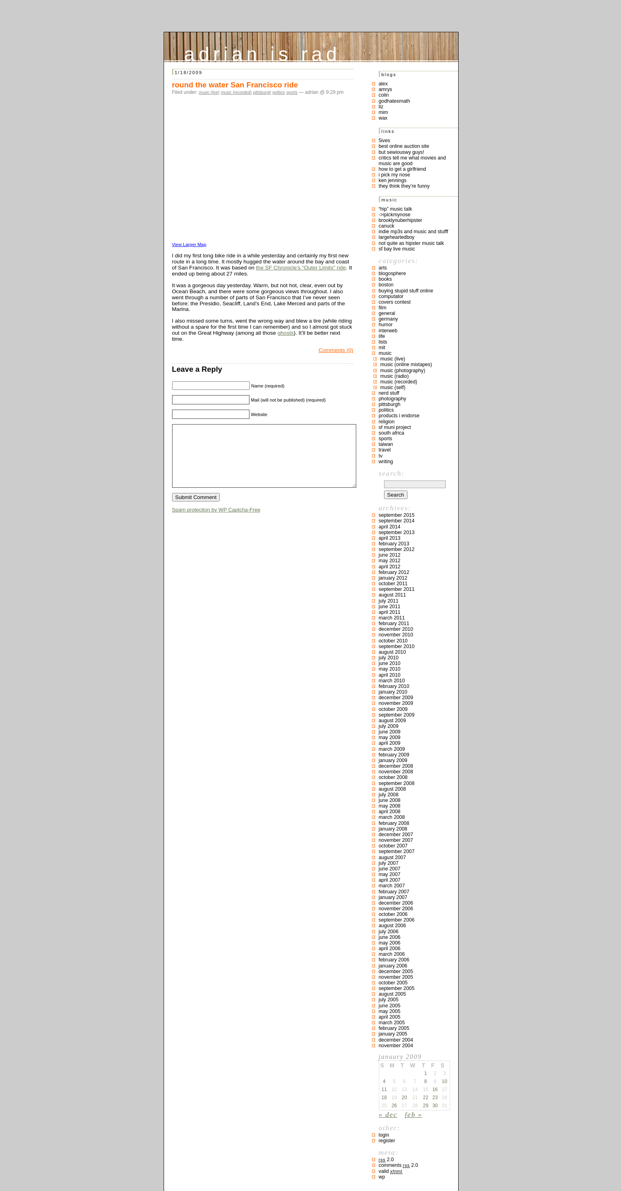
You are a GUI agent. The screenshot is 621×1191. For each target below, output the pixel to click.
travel (385, 450)
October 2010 (393, 641)
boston (386, 285)
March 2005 (392, 1022)
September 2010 (397, 646)
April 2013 (390, 538)
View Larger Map (189, 244)
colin (384, 95)
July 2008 (389, 794)
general (387, 313)
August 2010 (392, 652)
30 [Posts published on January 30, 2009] (435, 1105)
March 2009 (392, 749)
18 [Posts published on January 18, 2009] (384, 1097)
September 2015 (397, 515)
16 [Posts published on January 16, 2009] (435, 1089)
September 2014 (397, 521)
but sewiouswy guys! (401, 152)
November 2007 (396, 840)
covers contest (395, 302)
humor (386, 324)
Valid (391, 1171)
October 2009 (393, 709)
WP (382, 1177)
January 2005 (393, 1034)
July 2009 (389, 726)
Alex (383, 84)
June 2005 (390, 1006)
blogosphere (392, 273)
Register (387, 1140)
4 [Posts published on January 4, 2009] (384, 1081)
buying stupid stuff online (406, 291)
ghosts (286, 333)
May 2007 (390, 874)
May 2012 (390, 560)
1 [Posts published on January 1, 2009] (425, 1073)
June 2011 (390, 606)
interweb (388, 330)
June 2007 (390, 869)
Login (384, 1135)
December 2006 (396, 903)
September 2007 (397, 851)
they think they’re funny (404, 186)
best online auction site (404, 146)
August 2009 (392, 720)
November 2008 (396, 772)
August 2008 (392, 789)
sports (291, 92)
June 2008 (390, 800)
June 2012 (390, 555)
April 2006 (390, 948)
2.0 (386, 1159)
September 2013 (397, 532)
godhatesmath (394, 101)
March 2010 (392, 681)
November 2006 (396, 908)
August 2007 (392, 857)
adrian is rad (262, 52)
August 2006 (392, 925)
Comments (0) (335, 350)
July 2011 (389, 601)
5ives (384, 140)
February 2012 (394, 572)
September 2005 (397, 988)
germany (388, 319)
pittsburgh (262, 92)
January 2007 (393, 897)
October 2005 (393, 983)
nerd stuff (389, 393)
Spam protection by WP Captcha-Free (216, 522)
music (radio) (394, 376)
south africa (392, 433)
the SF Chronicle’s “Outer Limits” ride (301, 268)
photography (392, 399)
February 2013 (394, 544)
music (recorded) (236, 92)
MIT (382, 347)
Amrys (386, 89)
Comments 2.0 (398, 1165)
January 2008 (393, 829)
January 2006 (393, 966)
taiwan (386, 444)
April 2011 (390, 612)
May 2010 (390, 669)
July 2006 (389, 931)
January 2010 (393, 692)
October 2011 (393, 583)
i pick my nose (394, 175)
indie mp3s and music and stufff (414, 231)
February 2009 (394, 755)
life (382, 336)
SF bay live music (397, 249)
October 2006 (393, 914)
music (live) (209, 92)
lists (383, 342)
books (385, 279)
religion (387, 422)
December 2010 (396, 629)
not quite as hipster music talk (411, 243)
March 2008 (392, 817)
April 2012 (390, 567)
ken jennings (393, 180)
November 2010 (396, 635)
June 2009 (390, 732)
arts (383, 268)
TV (381, 456)
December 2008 (396, 766)
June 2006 (390, 937)
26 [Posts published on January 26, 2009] (394, 1105)
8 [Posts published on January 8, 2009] (425, 1081)
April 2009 (390, 743)
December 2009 (396, 697)
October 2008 (393, 777)
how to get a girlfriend (402, 169)
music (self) (393, 387)
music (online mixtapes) (406, 364)
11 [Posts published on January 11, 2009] (384, 1089)
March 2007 (392, 886)
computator (391, 296)
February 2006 (394, 960)
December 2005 (396, 971)
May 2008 (390, 806)
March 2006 (392, 954)
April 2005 (390, 1017)
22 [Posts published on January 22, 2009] (425, 1097)
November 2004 (396, 1045)
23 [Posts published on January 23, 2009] (435, 1097)
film (382, 308)
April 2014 (390, 527)
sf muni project (395, 427)
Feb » (413, 1114)
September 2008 (397, 783)
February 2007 (394, 892)
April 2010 (390, 675)
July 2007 (389, 863)
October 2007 (393, 846)
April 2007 (390, 880)
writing (386, 461)
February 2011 (394, 623)
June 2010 (390, 663)
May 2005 (390, 1011)
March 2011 (392, 618)
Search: (392, 473)
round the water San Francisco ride (235, 85)
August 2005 (392, 994)
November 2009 (396, 703)
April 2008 (390, 811)
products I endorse (399, 415)
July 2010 (389, 658)
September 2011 (397, 589)
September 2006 (397, 920)
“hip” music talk (395, 209)
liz (381, 107)
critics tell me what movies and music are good (412, 160)
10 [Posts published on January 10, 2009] (444, 1081)
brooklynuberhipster (400, 220)
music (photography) (403, 370)
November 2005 (396, 977)
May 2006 (390, 943)
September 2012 (397, 549)
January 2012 (393, 578)
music (385, 353)
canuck (387, 226)
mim (383, 112)
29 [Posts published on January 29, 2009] (425, 1105)
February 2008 (394, 823)
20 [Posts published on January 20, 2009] (404, 1097)
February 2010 (394, 686)
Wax (383, 118)
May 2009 (390, 737)
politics (278, 92)
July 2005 (389, 1000)
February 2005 (394, 1028)
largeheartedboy (397, 237)
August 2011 (392, 595)
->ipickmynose (395, 214)
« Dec (388, 1114)
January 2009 (393, 760)
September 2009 (397, 715)
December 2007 (396, 834)
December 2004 (396, 1040)
